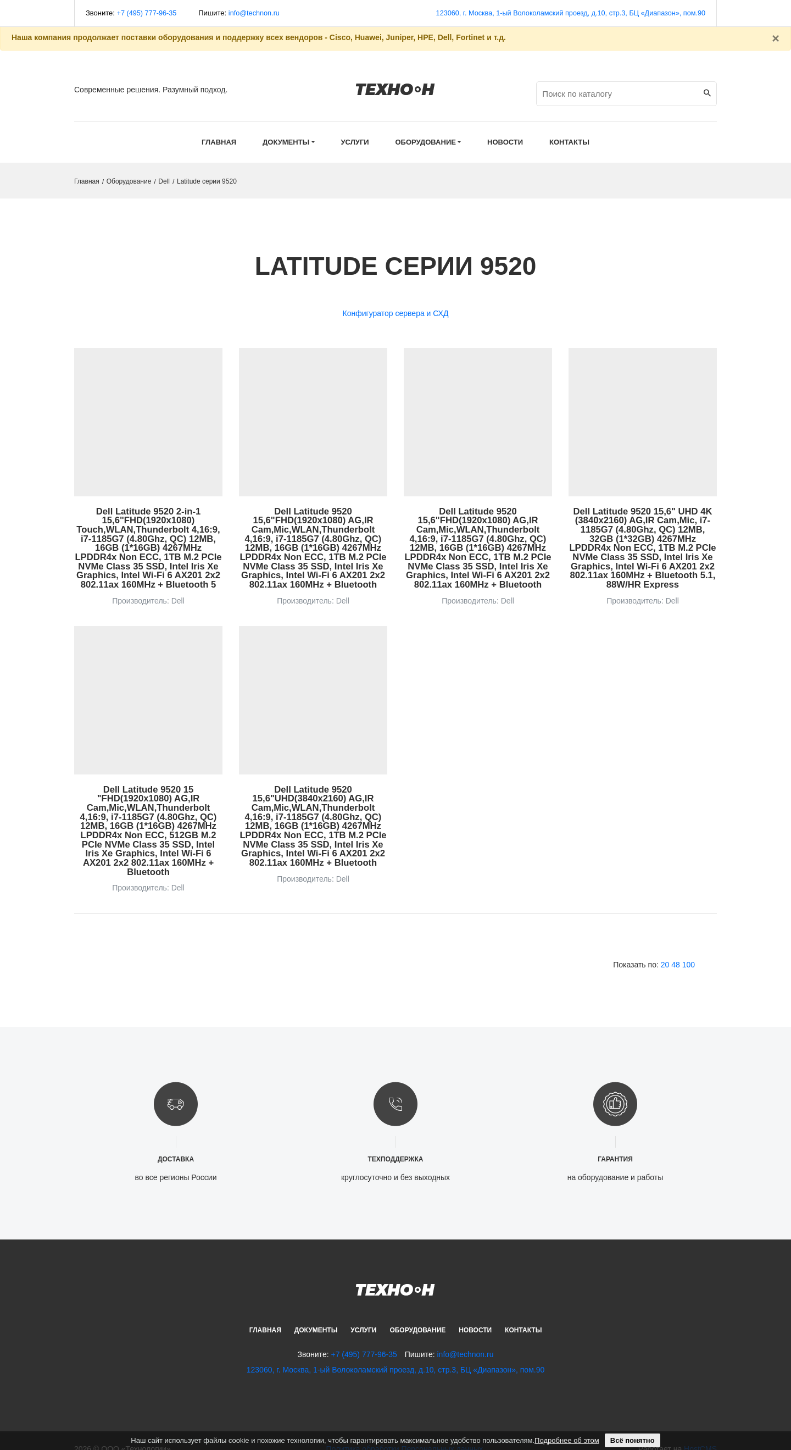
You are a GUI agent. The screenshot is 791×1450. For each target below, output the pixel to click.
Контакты (523, 1315)
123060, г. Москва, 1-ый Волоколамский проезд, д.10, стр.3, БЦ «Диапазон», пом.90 (566, 13)
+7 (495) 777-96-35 (148, 13)
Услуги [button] (355, 142)
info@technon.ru (256, 13)
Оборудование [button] (426, 142)
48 (675, 949)
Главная (219, 142)
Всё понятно (632, 1440)
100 (688, 949)
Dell (164, 181)
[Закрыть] (775, 38)
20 (665, 949)
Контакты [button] (569, 142)
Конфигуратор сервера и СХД (396, 313)
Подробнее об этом (566, 1440)
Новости (475, 1315)
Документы (316, 1315)
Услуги (363, 1315)
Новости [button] (505, 142)
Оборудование (129, 181)
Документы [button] (286, 142)
